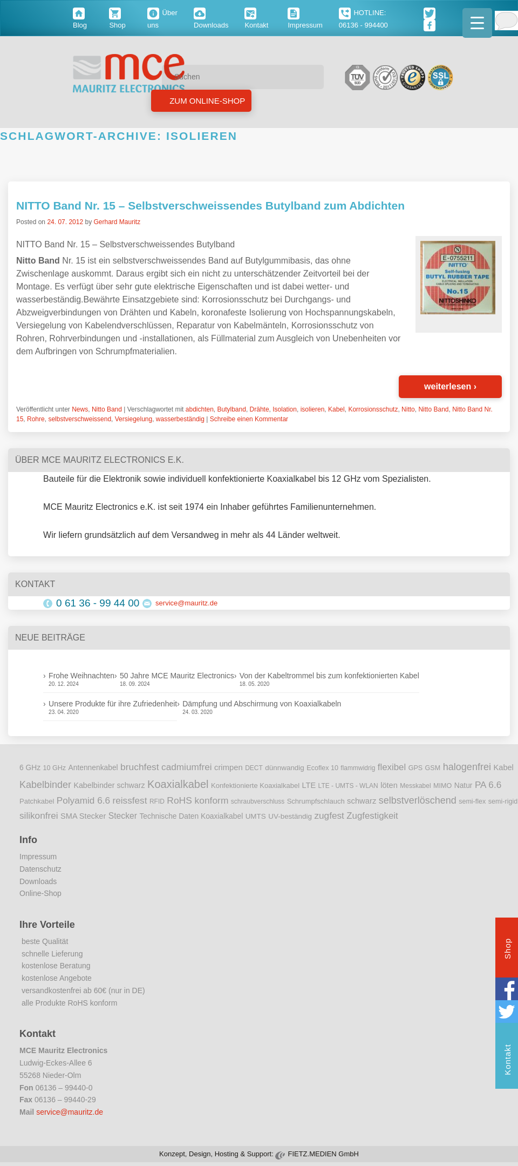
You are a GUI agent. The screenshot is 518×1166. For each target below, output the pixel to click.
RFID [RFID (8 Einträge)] (157, 801)
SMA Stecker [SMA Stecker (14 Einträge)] (83, 816)
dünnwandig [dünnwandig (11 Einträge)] (284, 768)
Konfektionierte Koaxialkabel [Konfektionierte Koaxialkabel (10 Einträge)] (255, 785)
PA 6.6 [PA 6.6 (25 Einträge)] (488, 784)
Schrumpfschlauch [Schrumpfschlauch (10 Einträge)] (316, 801)
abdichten (200, 409)
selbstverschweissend (79, 419)
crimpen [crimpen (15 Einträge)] (228, 767)
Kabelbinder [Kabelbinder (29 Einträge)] (45, 784)
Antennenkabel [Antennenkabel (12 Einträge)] (93, 768)
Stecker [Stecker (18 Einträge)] (122, 815)
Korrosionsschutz (373, 409)
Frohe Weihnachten (81, 675)
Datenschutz (40, 869)
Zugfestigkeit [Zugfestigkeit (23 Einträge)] (372, 816)
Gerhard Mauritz (116, 222)
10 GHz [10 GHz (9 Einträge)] (54, 768)
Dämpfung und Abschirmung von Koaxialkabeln (261, 703)
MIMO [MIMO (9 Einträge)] (442, 786)
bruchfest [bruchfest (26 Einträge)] (139, 766)
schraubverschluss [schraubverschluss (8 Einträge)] (257, 801)
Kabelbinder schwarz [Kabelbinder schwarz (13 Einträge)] (109, 785)
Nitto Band (107, 409)
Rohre (36, 419)
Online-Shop (40, 893)
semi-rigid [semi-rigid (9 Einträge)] (502, 801)
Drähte (259, 409)
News (80, 409)
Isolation (284, 409)
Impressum (38, 856)
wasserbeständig (180, 419)
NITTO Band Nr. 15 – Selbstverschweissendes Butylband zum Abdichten (210, 205)
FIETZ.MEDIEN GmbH (323, 1154)
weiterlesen (450, 386)
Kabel (336, 409)
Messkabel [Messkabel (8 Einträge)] (415, 786)
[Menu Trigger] (477, 23)
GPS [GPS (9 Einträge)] (415, 768)
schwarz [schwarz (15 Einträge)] (361, 801)
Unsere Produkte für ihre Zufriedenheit (113, 703)
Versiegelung (133, 419)
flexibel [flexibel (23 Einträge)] (392, 767)
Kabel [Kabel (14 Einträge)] (504, 767)
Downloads (38, 881)
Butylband (231, 409)
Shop (507, 950)
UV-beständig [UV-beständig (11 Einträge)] (290, 816)
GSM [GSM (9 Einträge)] (433, 768)
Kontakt (507, 1061)
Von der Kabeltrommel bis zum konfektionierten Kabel (329, 675)
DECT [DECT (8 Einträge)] (254, 768)
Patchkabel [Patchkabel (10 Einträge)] (36, 801)
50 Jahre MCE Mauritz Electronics (177, 675)
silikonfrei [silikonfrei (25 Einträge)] (38, 815)
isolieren (313, 409)
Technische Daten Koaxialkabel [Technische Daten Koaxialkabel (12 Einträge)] (191, 816)
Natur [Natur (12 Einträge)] (463, 785)
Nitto (408, 409)
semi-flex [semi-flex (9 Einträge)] (472, 801)
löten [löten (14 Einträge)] (389, 785)
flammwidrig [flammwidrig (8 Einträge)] (357, 768)
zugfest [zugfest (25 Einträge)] (329, 815)
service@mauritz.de (186, 603)
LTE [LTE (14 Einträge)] (309, 785)
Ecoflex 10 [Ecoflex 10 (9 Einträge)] (322, 768)
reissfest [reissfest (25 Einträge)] (130, 800)
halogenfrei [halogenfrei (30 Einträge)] (467, 766)
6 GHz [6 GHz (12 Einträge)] (29, 768)
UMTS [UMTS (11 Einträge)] (256, 816)
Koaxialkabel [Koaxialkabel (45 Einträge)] (177, 784)
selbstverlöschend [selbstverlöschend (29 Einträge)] (417, 800)
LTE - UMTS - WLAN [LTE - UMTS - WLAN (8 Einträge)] (348, 786)
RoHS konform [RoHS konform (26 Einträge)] (197, 800)
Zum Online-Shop (206, 100)
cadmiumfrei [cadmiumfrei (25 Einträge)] (186, 766)
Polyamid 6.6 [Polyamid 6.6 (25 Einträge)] (83, 800)
